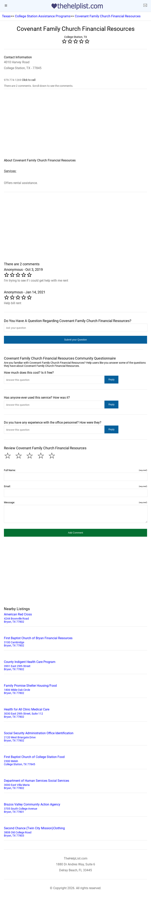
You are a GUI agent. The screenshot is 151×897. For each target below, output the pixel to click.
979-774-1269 (19, 79)
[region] (75, 126)
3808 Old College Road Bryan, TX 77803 (75, 831)
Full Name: (75, 470)
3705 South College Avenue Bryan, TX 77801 (75, 807)
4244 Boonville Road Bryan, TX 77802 (75, 617)
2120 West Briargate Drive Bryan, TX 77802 (75, 736)
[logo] (75, 6)
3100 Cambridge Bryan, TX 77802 (75, 641)
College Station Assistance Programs (42, 16)
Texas (6, 16)
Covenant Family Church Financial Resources (108, 16)
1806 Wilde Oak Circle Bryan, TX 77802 (75, 689)
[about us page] (145, 6)
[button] (75, 340)
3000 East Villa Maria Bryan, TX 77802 (75, 784)
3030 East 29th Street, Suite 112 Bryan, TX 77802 (75, 712)
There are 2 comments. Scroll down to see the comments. (38, 85)
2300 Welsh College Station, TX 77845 (75, 760)
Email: (75, 486)
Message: (75, 502)
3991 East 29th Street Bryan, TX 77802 (75, 665)
